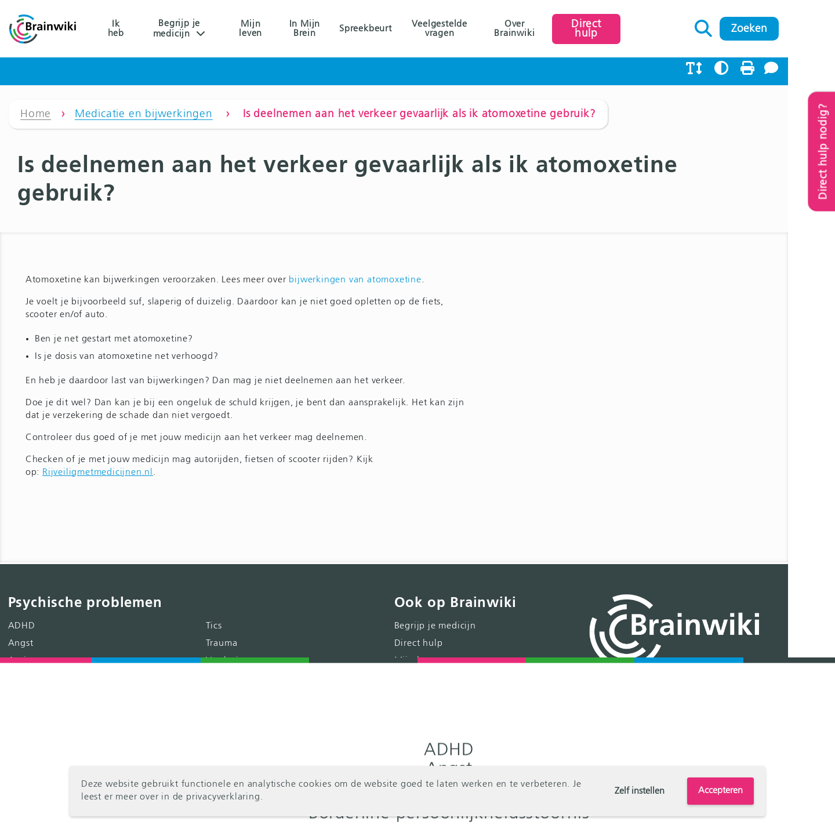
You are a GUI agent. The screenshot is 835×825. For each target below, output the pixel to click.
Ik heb (116, 29)
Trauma (233, 600)
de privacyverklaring (216, 797)
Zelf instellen (640, 791)
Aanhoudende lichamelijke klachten (86, 722)
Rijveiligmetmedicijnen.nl (97, 448)
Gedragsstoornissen (50, 705)
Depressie (29, 652)
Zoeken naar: (751, 25)
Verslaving (239, 618)
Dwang (23, 670)
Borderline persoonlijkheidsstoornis (85, 635)
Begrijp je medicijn (183, 29)
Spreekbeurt (387, 29)
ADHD (21, 583)
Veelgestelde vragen (467, 29)
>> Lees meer (781, 725)
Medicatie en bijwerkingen (144, 118)
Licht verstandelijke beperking (282, 687)
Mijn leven (264, 29)
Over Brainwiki (548, 29)
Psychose (27, 739)
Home (35, 118)
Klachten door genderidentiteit (285, 722)
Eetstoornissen (39, 687)
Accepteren (720, 790)
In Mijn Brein (323, 29)
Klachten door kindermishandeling (293, 705)
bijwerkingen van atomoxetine (355, 255)
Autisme (26, 618)
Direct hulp (627, 29)
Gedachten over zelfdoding (276, 635)
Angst (21, 600)
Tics (225, 583)
